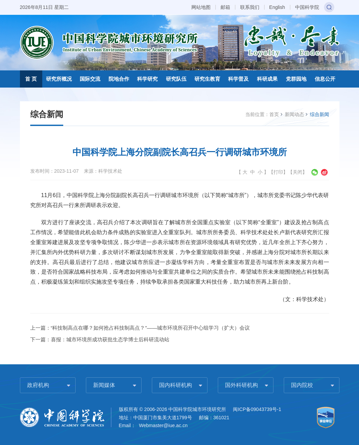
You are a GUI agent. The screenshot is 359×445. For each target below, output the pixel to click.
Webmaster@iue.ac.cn (163, 425)
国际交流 (90, 79)
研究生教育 (207, 79)
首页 (274, 114)
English (277, 7)
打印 (278, 172)
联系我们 (249, 7)
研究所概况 (59, 79)
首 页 (31, 79)
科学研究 (147, 79)
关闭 (297, 172)
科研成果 (267, 79)
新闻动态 (294, 114)
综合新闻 (319, 114)
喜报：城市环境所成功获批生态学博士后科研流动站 (110, 339)
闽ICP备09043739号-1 (257, 409)
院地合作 (119, 79)
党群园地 (296, 79)
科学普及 (238, 79)
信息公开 (325, 79)
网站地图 (201, 7)
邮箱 (225, 7)
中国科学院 (307, 7)
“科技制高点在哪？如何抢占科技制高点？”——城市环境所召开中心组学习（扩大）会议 (150, 328)
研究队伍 (176, 79)
